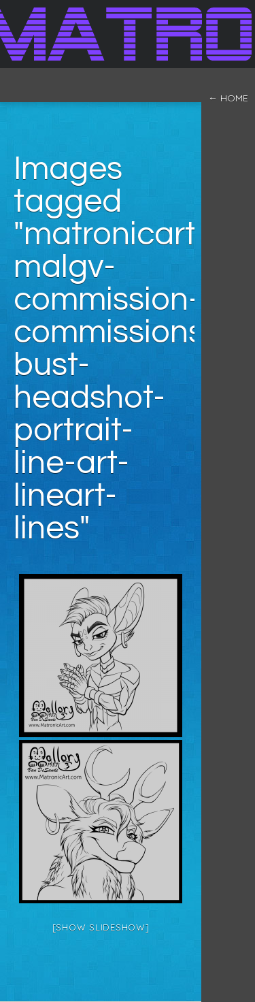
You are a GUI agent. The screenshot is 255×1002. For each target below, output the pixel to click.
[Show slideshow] (101, 927)
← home (228, 98)
